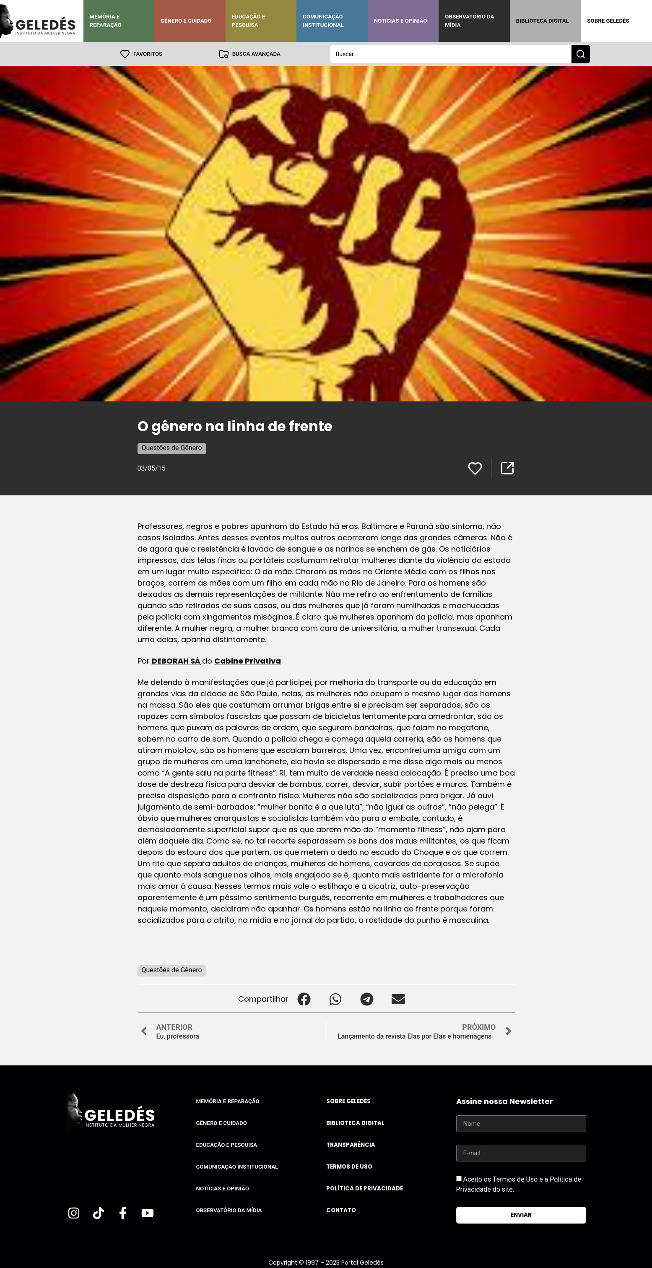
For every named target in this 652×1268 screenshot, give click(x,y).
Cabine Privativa (247, 660)
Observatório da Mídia (469, 20)
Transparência (350, 1144)
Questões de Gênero (172, 447)
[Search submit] (580, 53)
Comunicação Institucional (323, 20)
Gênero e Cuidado (186, 21)
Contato (341, 1210)
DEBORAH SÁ (176, 660)
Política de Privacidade (364, 1188)
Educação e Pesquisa (248, 20)
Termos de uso (349, 1166)
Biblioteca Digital (542, 21)
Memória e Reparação (106, 20)
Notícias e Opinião (400, 21)
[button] (304, 998)
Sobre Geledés (608, 21)
